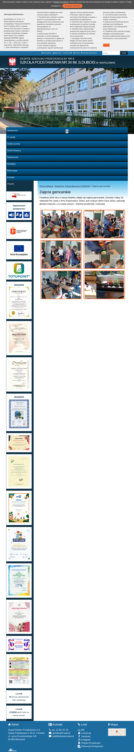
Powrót (10, 184)
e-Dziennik (84, 733)
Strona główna (46, 53)
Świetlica (11, 164)
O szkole (11, 137)
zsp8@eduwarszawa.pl (61, 736)
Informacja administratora (89, 53)
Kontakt (10, 177)
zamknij (106, 45)
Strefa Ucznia (13, 144)
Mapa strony (57, 53)
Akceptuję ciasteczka (72, 6)
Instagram (84, 739)
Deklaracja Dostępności (90, 746)
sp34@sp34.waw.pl (59, 733)
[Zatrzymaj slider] (67, 131)
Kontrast (76, 53)
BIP (81, 730)
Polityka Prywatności (89, 743)
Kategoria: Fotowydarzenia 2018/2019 (72, 186)
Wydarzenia (12, 157)
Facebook (84, 736)
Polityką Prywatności (61, 2)
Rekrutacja (12, 171)
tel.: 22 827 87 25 (58, 730)
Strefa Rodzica (14, 150)
